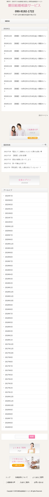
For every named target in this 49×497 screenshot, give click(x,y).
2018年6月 (9, 318)
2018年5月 (9, 322)
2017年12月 (9, 344)
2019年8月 (9, 257)
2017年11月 (9, 349)
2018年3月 (9, 331)
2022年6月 (9, 200)
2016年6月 (9, 423)
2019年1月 (9, 287)
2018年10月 (9, 301)
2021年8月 (9, 213)
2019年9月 (9, 253)
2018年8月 (9, 309)
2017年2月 (9, 388)
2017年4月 (9, 379)
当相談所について (21, 477)
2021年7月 (9, 218)
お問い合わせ (38, 482)
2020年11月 (9, 226)
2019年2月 (9, 283)
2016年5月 (9, 427)
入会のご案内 (24, 482)
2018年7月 (9, 314)
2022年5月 (9, 205)
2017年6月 (9, 370)
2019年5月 (9, 270)
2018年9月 (9, 305)
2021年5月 (9, 222)
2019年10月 (9, 248)
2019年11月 (9, 244)
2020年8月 (9, 231)
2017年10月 (9, 353)
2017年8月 (9, 362)
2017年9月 (9, 357)
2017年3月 (9, 383)
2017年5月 (9, 375)
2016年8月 (9, 414)
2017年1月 (9, 392)
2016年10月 (9, 405)
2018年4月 (9, 327)
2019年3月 (9, 279)
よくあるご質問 (37, 477)
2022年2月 (9, 209)
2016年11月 (9, 401)
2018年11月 (9, 296)
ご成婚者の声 (10, 482)
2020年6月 (9, 239)
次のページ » (43, 115)
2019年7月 (9, 261)
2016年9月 (9, 410)
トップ (8, 477)
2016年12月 (9, 397)
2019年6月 (9, 266)
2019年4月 (9, 274)
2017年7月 (9, 366)
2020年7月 (9, 235)
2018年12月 (9, 292)
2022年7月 (9, 196)
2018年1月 (9, 340)
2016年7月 (9, 418)
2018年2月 (9, 335)
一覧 (45, 144)
